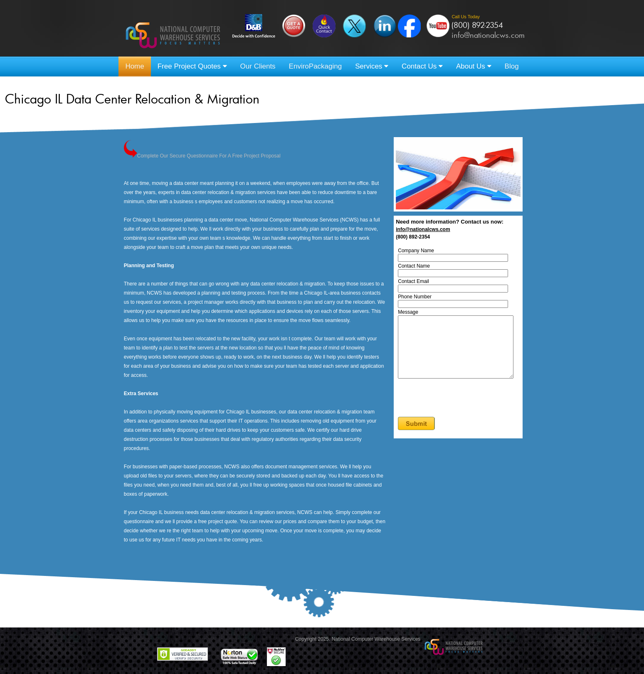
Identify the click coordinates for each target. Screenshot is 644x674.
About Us (473, 66)
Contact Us (422, 66)
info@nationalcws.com (488, 35)
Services (371, 66)
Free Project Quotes (192, 66)
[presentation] (463, 411)
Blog (512, 66)
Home (134, 66)
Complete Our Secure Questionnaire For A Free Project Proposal (202, 156)
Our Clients (258, 66)
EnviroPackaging (315, 66)
